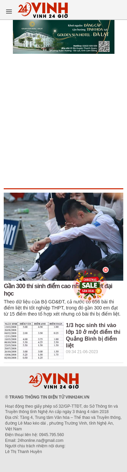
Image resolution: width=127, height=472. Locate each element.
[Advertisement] (63, 121)
